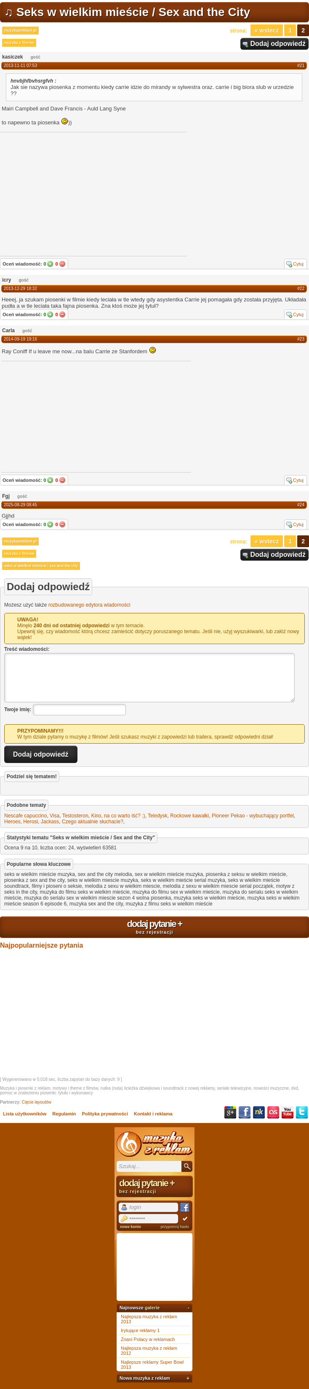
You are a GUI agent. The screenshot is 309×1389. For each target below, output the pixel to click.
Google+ (230, 1112)
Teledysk (158, 816)
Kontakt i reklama (153, 1113)
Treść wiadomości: (26, 649)
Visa (54, 816)
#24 (300, 504)
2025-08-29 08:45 (20, 504)
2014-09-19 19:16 (20, 339)
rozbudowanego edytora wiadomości (89, 605)
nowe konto (130, 1227)
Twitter (302, 1112)
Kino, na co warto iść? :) (118, 816)
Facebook (244, 1112)
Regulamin (64, 1113)
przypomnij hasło (174, 1227)
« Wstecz (267, 30)
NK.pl (259, 1112)
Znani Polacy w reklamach (148, 1339)
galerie (152, 1307)
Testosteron (75, 816)
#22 (300, 288)
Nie (62, 264)
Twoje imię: (17, 709)
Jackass (50, 822)
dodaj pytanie (154, 927)
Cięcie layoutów (36, 1102)
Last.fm (273, 1112)
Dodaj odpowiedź (278, 43)
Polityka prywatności (105, 1113)
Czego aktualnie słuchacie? (92, 822)
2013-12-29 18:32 (20, 288)
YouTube (287, 1112)
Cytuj (298, 263)
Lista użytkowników (24, 1113)
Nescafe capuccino (25, 816)
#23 (300, 339)
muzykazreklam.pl (20, 30)
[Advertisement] (65, 416)
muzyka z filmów (19, 42)
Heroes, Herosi (21, 822)
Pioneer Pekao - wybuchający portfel (253, 816)
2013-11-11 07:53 (20, 65)
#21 (300, 65)
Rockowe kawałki (189, 816)
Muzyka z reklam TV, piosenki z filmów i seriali (154, 1144)
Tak (50, 264)
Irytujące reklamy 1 (140, 1330)
